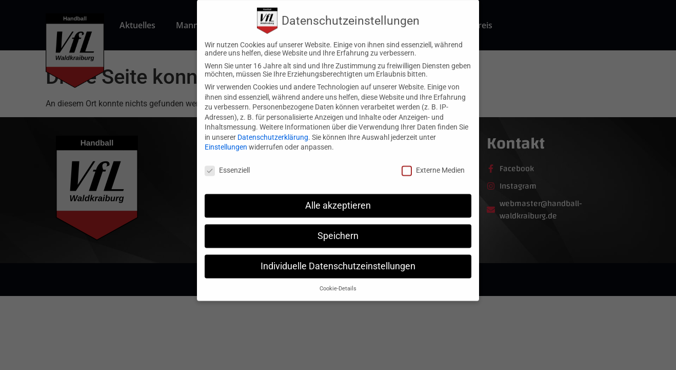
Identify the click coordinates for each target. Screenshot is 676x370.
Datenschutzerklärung (272, 128)
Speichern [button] (338, 227)
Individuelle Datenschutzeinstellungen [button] (338, 257)
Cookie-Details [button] (338, 279)
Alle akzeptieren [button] (338, 197)
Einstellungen (226, 138)
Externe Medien (433, 161)
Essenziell (227, 161)
